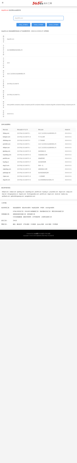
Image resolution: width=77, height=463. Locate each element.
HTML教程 (26, 224)
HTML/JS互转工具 (18, 211)
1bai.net (4, 194)
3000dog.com (7, 140)
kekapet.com (6, 137)
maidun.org (64, 194)
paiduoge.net (6, 172)
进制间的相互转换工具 (19, 214)
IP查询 (42, 207)
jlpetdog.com (6, 151)
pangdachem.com (30, 196)
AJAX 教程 (48, 224)
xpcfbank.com (6, 196)
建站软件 (19, 224)
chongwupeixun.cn (12, 194)
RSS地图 (41, 233)
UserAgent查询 (49, 207)
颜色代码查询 (27, 217)
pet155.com (43, 194)
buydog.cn (6, 162)
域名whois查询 (26, 207)
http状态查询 (35, 207)
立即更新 (46, 31)
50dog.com (6, 133)
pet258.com (6, 158)
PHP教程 (55, 224)
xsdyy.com (69, 191)
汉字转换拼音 (36, 217)
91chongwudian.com (33, 194)
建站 (14, 224)
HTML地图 (47, 233)
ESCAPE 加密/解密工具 (31, 211)
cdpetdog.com (7, 169)
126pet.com (13, 191)
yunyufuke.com (53, 191)
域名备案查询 (17, 207)
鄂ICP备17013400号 (48, 235)
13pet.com (6, 176)
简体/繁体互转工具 (45, 211)
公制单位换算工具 (46, 217)
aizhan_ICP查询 (53, 24)
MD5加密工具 (31, 214)
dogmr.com (50, 194)
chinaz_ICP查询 (38, 24)
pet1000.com (6, 144)
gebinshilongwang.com (17, 196)
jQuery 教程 (40, 224)
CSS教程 (33, 224)
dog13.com (6, 165)
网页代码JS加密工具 (58, 211)
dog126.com (6, 180)
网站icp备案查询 (16, 10)
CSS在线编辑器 (17, 217)
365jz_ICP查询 (23, 24)
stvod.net (57, 194)
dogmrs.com (22, 194)
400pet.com (6, 147)
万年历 (15, 220)
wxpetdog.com (7, 154)
